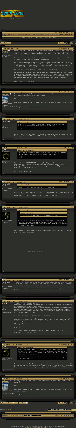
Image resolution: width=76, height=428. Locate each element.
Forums (12, 34)
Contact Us (58, 415)
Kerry (13, 409)
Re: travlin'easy (25, 119)
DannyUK (5, 51)
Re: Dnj (23, 182)
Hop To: (46, 409)
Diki (10, 409)
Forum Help (52, 37)
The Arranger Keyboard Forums (27, 34)
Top (3, 83)
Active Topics (38, 37)
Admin (7, 409)
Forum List (29, 37)
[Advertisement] (50, 14)
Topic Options (5, 43)
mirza (3, 303)
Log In (72, 32)
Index (15, 403)
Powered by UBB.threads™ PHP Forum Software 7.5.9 (38, 427)
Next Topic (23, 403)
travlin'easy (5, 94)
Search (46, 37)
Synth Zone (5, 34)
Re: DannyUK (25, 92)
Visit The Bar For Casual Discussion (10, 18)
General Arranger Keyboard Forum (49, 34)
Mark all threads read (17, 415)
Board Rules (6, 415)
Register (22, 37)
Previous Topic (6, 403)
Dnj (3, 150)
